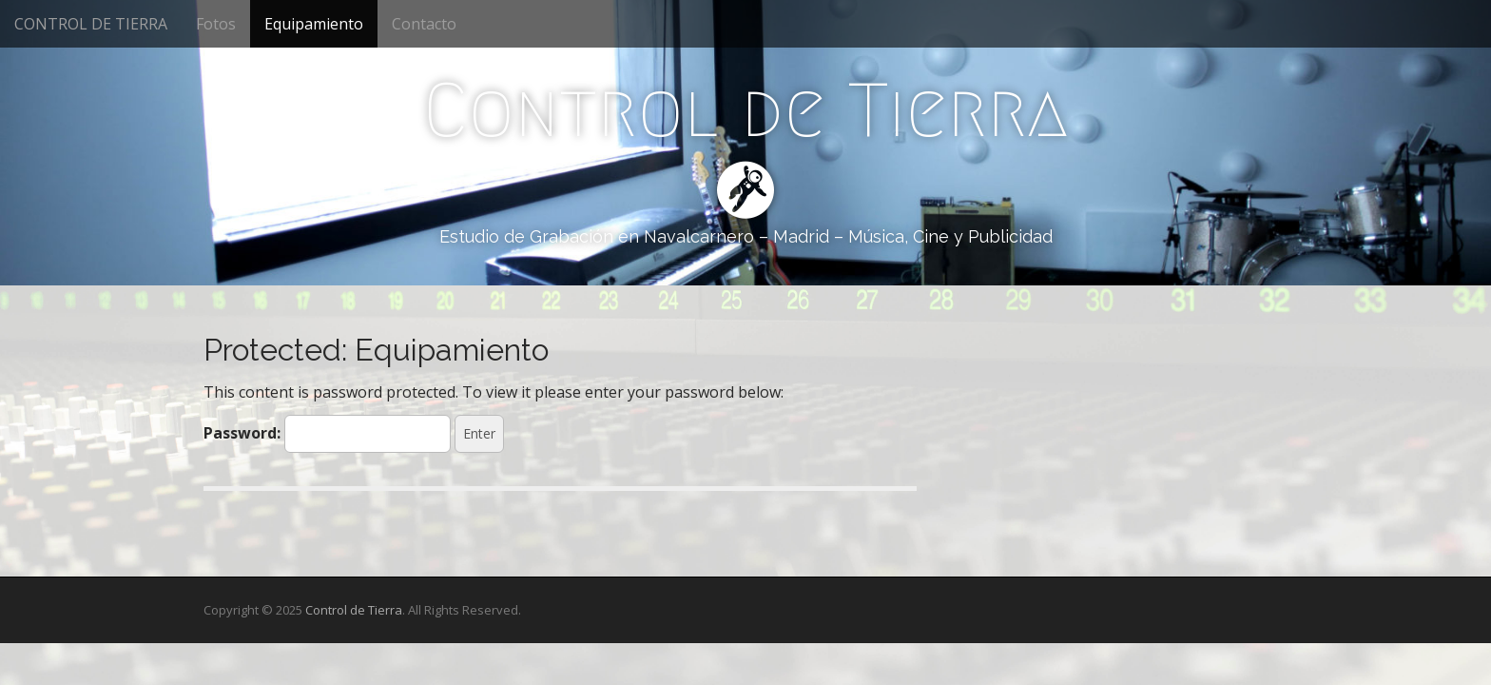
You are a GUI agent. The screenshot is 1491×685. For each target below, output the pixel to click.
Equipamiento (313, 23)
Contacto (424, 23)
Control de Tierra (745, 110)
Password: (327, 434)
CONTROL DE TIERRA (90, 23)
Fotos (216, 23)
